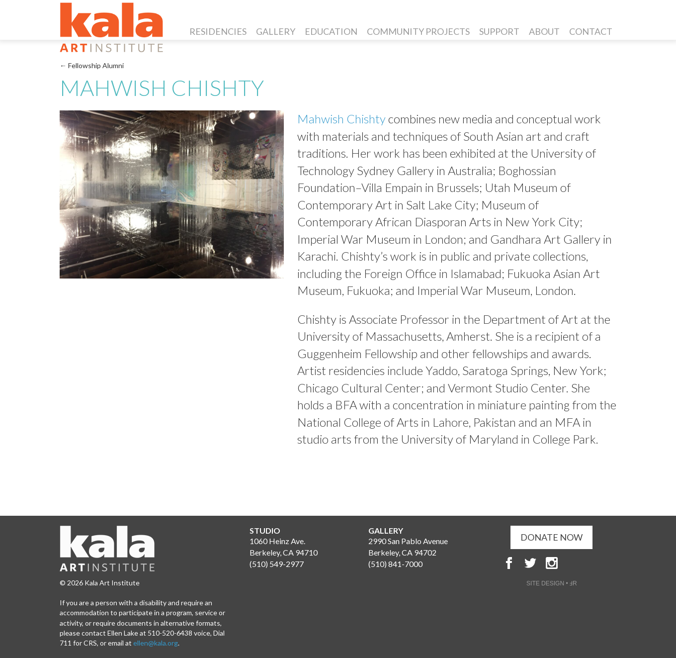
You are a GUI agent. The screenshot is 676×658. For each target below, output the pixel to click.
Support (499, 31)
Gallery (275, 31)
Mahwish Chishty (342, 118)
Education (331, 31)
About (544, 31)
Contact (590, 31)
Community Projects (418, 31)
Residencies (218, 31)
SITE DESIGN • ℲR (551, 583)
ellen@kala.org (155, 643)
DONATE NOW (551, 537)
